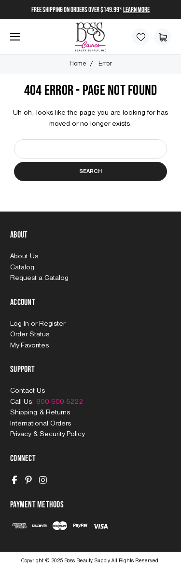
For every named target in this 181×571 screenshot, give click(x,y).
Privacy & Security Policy (47, 434)
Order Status (29, 334)
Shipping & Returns (40, 412)
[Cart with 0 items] (162, 36)
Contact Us (27, 391)
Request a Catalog (39, 278)
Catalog (22, 267)
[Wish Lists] (140, 36)
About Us (24, 256)
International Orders (40, 423)
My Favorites (29, 345)
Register (52, 324)
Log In (20, 324)
